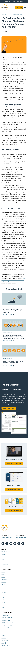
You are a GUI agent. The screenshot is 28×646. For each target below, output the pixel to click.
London (3, 577)
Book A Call (19, 7)
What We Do (4, 551)
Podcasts (4, 602)
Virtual (3, 584)
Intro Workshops (5, 640)
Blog (3, 595)
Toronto (3, 572)
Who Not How (5, 620)
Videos (3, 607)
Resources (4, 14)
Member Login (7, 1)
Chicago (3, 574)
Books (3, 597)
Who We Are (4, 554)
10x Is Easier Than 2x (6, 622)
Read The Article (7, 315)
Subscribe (4, 561)
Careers (3, 556)
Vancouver (4, 582)
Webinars (4, 638)
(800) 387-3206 (7, 537)
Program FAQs (5, 564)
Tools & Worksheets (6, 605)
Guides (3, 600)
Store (14, 1)
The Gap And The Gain (7, 625)
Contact (3, 559)
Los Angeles (4, 579)
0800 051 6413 (21, 537)
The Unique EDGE (5, 627)
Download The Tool (8, 408)
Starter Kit (4, 635)
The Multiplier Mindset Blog (15, 14)
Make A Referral (20, 1)
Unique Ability (5, 615)
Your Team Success (6, 617)
